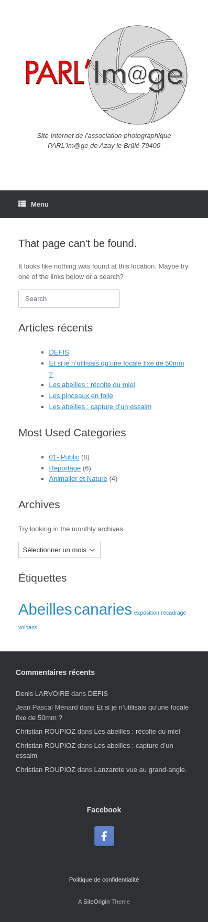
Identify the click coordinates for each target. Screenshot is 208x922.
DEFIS (59, 352)
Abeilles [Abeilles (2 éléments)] (45, 609)
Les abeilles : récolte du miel (92, 385)
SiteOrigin (96, 901)
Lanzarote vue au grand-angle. (140, 770)
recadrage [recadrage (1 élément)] (173, 612)
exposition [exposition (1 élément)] (146, 612)
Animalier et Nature (78, 479)
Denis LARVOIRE (42, 694)
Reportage (65, 468)
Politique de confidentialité (104, 879)
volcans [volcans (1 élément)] (27, 627)
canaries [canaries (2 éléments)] (103, 609)
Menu (33, 204)
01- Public (64, 457)
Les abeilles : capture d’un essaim (100, 407)
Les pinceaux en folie (81, 396)
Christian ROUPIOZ (45, 731)
